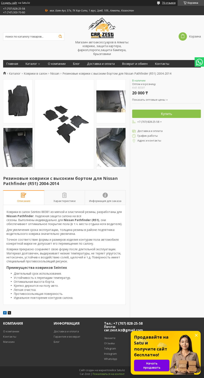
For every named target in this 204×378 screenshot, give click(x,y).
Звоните (110, 338)
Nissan (54, 73)
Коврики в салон (35, 73)
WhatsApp (110, 359)
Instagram (110, 353)
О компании (57, 63)
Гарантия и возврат (67, 336)
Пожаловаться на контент (108, 374)
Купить (166, 114)
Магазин (9, 342)
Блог (76, 63)
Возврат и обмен (135, 63)
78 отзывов (168, 3)
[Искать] (60, 36)
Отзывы (109, 343)
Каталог (31, 63)
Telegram (110, 348)
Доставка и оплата (101, 63)
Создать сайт (9, 2)
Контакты (162, 63)
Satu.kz (121, 370)
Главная (12, 63)
